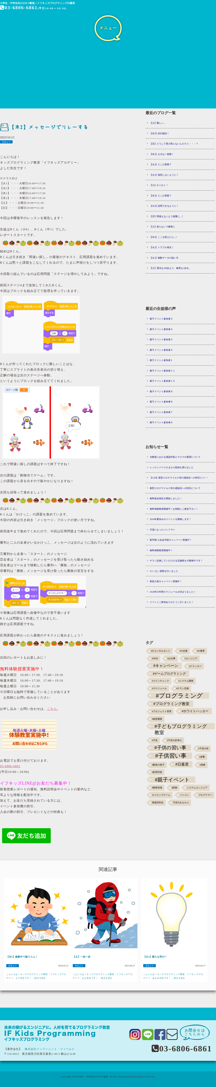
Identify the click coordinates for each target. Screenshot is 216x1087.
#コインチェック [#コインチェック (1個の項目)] (160, 681)
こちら (52, 708)
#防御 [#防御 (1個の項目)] (174, 788)
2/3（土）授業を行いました (164, 571)
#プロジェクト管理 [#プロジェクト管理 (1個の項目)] (161, 711)
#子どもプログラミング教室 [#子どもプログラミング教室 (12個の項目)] (181, 726)
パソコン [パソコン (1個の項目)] (184, 795)
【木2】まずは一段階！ (162, 154)
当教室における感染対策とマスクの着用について (175, 457)
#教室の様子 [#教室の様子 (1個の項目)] (158, 765)
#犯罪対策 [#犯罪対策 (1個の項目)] (157, 772)
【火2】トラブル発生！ (162, 247)
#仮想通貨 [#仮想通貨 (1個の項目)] (157, 719)
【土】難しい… (158, 123)
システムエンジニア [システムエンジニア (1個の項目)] (197, 788)
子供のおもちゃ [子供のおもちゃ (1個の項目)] (181, 802)
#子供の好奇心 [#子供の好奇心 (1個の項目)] (174, 740)
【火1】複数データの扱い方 (164, 258)
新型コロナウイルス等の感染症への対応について (175, 488)
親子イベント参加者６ (161, 422)
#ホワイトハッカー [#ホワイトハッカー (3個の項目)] (195, 711)
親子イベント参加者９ (161, 391)
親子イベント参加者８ (161, 401)
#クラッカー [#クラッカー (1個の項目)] (195, 666)
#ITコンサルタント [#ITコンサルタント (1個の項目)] (160, 651)
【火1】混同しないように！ (164, 175)
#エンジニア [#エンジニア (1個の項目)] (191, 658)
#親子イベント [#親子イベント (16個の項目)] (172, 780)
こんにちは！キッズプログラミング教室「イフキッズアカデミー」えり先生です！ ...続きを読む (36, 976)
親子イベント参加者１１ (162, 370)
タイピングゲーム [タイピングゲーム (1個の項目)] (161, 795)
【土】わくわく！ (159, 185)
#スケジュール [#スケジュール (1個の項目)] (159, 688)
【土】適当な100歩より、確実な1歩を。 (170, 268)
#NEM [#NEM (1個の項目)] (155, 658)
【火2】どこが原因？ (161, 164)
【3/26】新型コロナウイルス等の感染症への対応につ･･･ (179, 477)
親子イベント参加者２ (161, 350)
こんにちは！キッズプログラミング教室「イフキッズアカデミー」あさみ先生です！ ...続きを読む (173, 976)
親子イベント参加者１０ (162, 381)
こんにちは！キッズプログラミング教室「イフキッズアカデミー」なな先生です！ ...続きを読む (103, 976)
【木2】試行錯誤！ (159, 133)
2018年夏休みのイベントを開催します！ (170, 519)
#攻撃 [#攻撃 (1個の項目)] (202, 757)
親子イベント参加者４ (161, 329)
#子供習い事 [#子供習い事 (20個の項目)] (170, 756)
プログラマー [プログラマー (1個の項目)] (205, 795)
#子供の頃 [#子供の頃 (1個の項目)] (203, 748)
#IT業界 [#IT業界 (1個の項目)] (200, 651)
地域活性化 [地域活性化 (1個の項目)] (157, 802)
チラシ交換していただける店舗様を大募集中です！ (176, 560)
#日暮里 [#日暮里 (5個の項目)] (182, 764)
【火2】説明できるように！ (164, 206)
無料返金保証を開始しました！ (166, 498)
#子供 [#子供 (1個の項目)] (154, 740)
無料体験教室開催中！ (161, 550)
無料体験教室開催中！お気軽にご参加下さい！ (174, 509)
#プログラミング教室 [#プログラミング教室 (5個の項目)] (171, 704)
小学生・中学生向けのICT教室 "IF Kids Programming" (105, 1076)
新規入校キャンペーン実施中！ (166, 581)
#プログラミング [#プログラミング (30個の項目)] (179, 695)
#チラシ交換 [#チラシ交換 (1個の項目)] (182, 688)
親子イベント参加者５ (161, 318)
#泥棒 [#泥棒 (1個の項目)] (202, 765)
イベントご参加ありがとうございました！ (172, 602)
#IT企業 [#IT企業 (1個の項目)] (183, 651)
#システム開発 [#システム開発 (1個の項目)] (185, 681)
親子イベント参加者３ (161, 339)
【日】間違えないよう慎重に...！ (167, 216)
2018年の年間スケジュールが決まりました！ (173, 592)
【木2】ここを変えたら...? (163, 237)
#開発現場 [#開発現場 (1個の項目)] (157, 788)
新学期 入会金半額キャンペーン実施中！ (171, 540)
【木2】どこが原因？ (161, 195)
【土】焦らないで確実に (162, 226)
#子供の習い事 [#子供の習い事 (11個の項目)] (170, 747)
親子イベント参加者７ (161, 412)
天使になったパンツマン (162, 529)
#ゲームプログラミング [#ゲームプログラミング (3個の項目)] (169, 673)
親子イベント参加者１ (161, 360)
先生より (6, 142)
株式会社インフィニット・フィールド (50, 1049)
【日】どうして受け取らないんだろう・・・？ (174, 143)
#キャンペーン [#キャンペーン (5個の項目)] (166, 666)
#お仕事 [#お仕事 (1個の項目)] (171, 658)
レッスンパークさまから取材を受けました (172, 467)
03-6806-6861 (19, 7)
